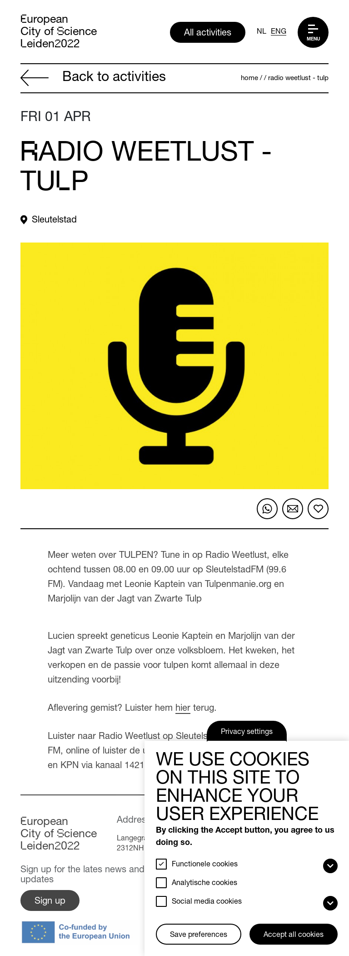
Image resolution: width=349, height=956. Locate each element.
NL (261, 32)
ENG (278, 32)
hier (182, 708)
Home (249, 78)
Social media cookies (207, 902)
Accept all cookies (294, 935)
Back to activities (93, 78)
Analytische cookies (204, 883)
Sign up (50, 901)
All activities (207, 33)
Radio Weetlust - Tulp (298, 78)
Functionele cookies (205, 865)
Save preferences (198, 935)
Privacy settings (247, 732)
